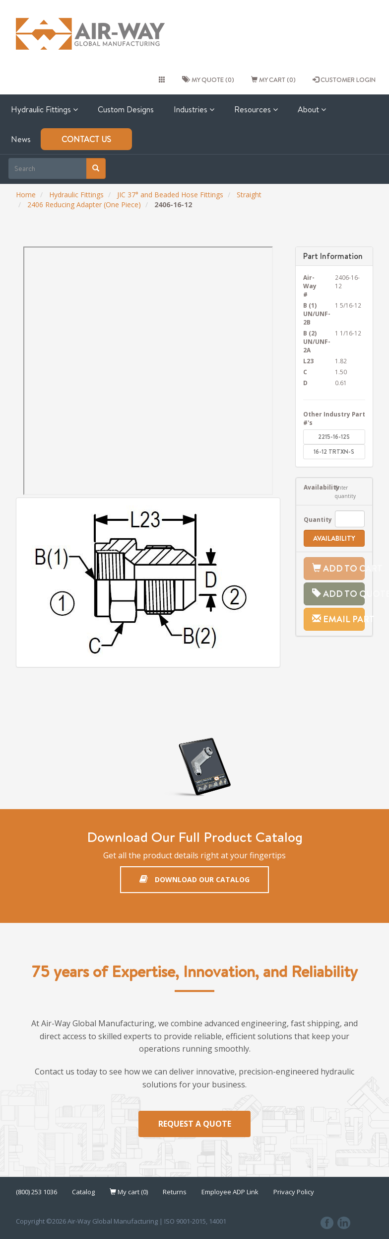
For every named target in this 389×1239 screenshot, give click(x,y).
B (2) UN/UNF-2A (312, 341)
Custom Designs (126, 109)
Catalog (83, 1191)
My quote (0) (208, 79)
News (21, 139)
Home (26, 194)
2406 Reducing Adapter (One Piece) (84, 204)
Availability (312, 487)
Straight (249, 194)
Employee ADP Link (230, 1191)
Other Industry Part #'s (334, 418)
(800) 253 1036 (36, 1191)
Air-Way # (310, 285)
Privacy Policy (293, 1191)
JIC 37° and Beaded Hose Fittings (170, 194)
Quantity (312, 519)
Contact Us (86, 139)
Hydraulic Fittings (44, 109)
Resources (256, 109)
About (312, 109)
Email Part (338, 619)
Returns (175, 1191)
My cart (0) (273, 79)
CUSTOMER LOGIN (344, 79)
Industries (194, 109)
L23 (308, 361)
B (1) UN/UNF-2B (312, 313)
